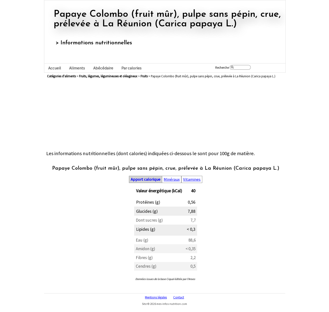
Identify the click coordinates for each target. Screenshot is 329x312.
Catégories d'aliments (61, 76)
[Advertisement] (165, 115)
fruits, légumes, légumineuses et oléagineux (108, 76)
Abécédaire (103, 68)
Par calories (131, 68)
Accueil (54, 68)
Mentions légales (156, 297)
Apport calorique (145, 179)
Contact (178, 297)
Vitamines (192, 179)
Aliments (77, 68)
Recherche (222, 67)
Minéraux (172, 179)
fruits (144, 76)
